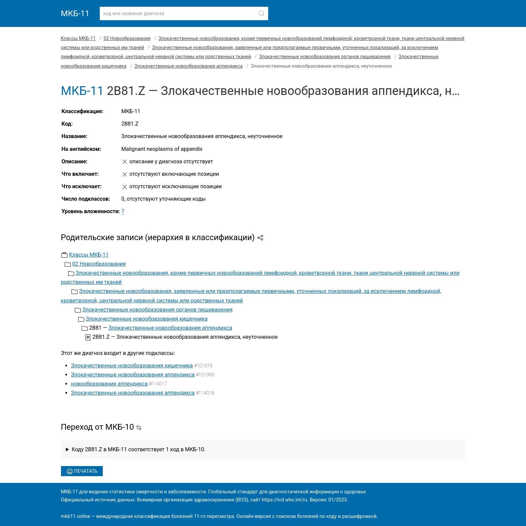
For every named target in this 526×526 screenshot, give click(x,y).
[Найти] (261, 13)
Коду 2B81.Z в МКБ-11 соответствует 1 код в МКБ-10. (138, 449)
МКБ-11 (75, 13)
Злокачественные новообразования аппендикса (188, 66)
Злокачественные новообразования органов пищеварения (325, 56)
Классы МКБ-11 (78, 38)
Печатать (82, 471)
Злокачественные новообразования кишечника (147, 319)
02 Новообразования (127, 38)
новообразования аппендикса (109, 384)
